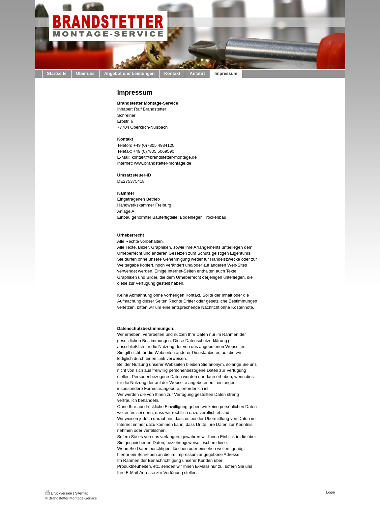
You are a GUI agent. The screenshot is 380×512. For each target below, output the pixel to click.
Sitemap (81, 493)
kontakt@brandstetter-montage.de (164, 157)
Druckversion (58, 493)
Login (330, 492)
